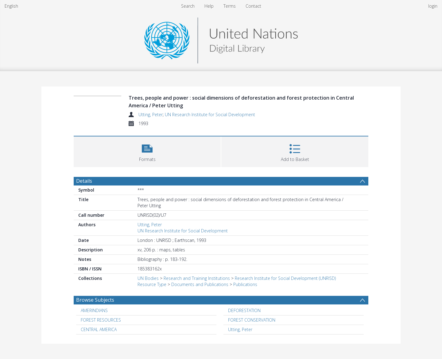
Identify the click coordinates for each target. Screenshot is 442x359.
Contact (253, 6)
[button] (147, 151)
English (11, 6)
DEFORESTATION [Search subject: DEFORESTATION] (244, 310)
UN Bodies (148, 278)
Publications (245, 284)
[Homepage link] (221, 39)
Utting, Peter (150, 114)
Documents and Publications (199, 284)
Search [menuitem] (188, 6)
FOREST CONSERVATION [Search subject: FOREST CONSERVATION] (251, 320)
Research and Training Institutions (197, 278)
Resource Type (152, 284)
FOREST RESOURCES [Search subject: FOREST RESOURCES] (101, 320)
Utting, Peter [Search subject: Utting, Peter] (240, 329)
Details (84, 181)
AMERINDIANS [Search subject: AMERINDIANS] (94, 310)
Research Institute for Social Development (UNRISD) (285, 278)
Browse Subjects (95, 299)
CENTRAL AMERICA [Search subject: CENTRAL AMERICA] (99, 329)
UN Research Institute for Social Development (210, 114)
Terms (229, 6)
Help (209, 6)
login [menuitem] (432, 6)
